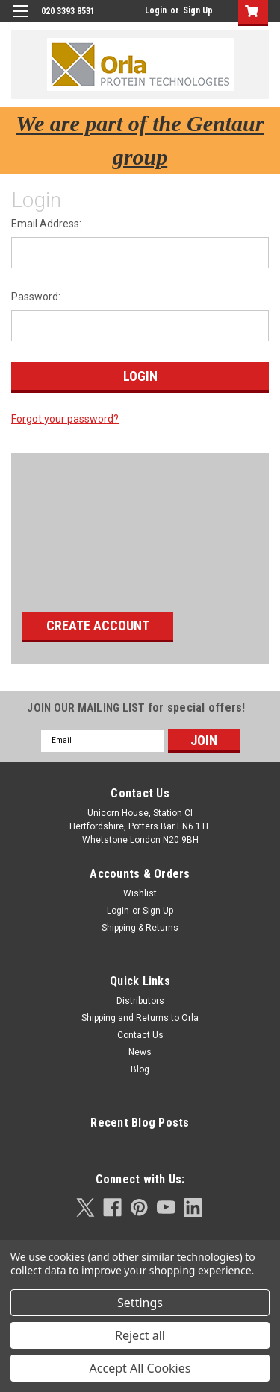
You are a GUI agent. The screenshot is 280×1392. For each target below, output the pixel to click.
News (140, 1052)
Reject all (140, 1335)
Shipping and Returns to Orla (140, 1018)
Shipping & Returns (140, 928)
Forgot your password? (65, 419)
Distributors (140, 1001)
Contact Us (140, 1035)
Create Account (97, 625)
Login (156, 10)
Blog (140, 1069)
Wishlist (140, 893)
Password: (35, 297)
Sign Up (198, 10)
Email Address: (46, 224)
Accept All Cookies (140, 1368)
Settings (140, 1302)
